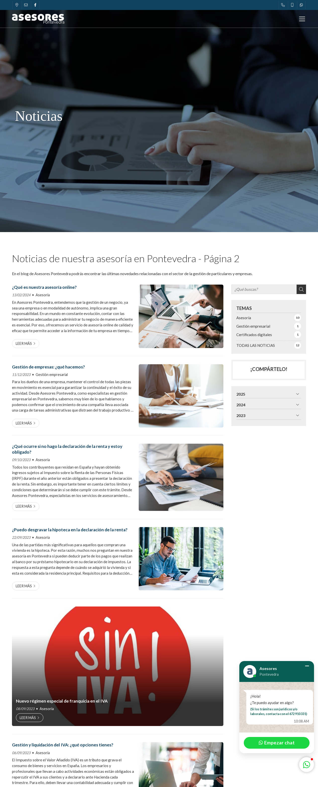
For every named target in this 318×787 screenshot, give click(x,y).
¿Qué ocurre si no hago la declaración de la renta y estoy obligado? (67, 449)
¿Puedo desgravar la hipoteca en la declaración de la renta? (69, 529)
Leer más (24, 343)
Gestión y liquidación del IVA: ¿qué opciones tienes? (62, 744)
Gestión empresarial (52, 374)
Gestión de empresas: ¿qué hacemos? (48, 366)
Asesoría (43, 295)
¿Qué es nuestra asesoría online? (44, 287)
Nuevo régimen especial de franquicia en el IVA (62, 701)
